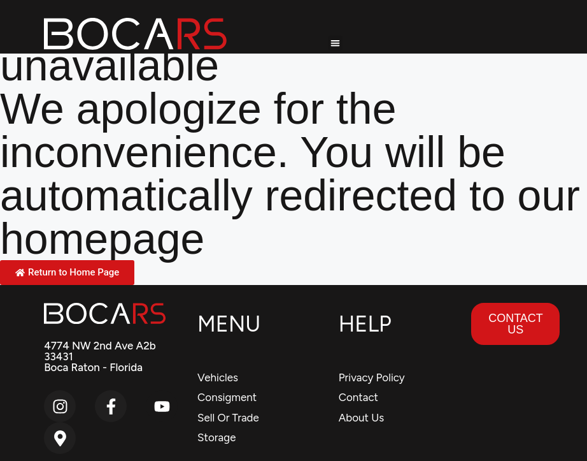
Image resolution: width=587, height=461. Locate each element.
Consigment (227, 397)
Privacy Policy (372, 377)
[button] (335, 43)
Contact (358, 397)
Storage (216, 437)
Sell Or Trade (228, 417)
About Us (361, 417)
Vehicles (217, 377)
